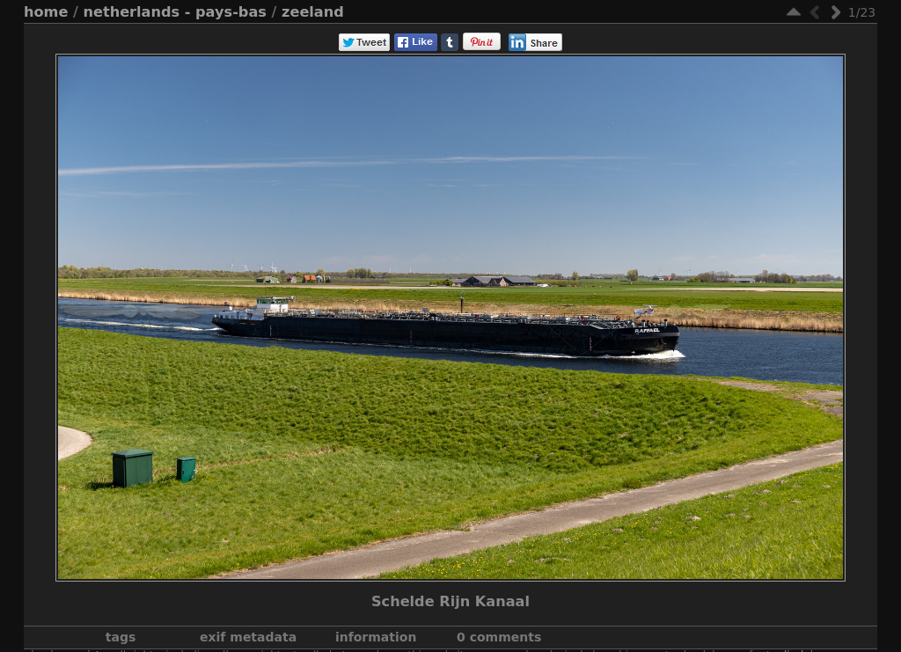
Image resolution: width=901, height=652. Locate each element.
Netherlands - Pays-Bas (175, 12)
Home (46, 12)
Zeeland (313, 12)
